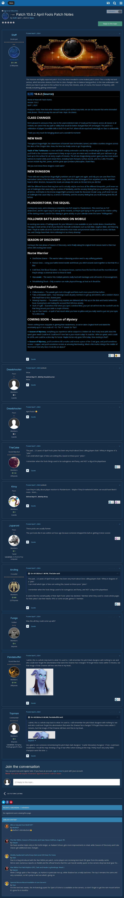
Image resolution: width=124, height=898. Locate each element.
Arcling (14, 569)
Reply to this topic (110, 24)
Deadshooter (14, 369)
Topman (14, 713)
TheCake (14, 447)
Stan (14, 858)
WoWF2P (15, 827)
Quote (33, 359)
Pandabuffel (14, 657)
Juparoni (14, 525)
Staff (14, 18)
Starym (15, 843)
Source (48, 94)
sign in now (57, 771)
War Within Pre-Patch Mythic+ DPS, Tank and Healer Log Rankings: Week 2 (37, 867)
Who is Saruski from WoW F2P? (21, 825)
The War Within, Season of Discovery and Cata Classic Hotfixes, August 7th (37, 840)
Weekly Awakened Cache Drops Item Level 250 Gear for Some (33, 855)
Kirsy (14, 486)
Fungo (14, 618)
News (31, 18)
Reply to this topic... (24, 782)
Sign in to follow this (11, 11)
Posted (33, 33)
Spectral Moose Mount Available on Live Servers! (28, 882)
